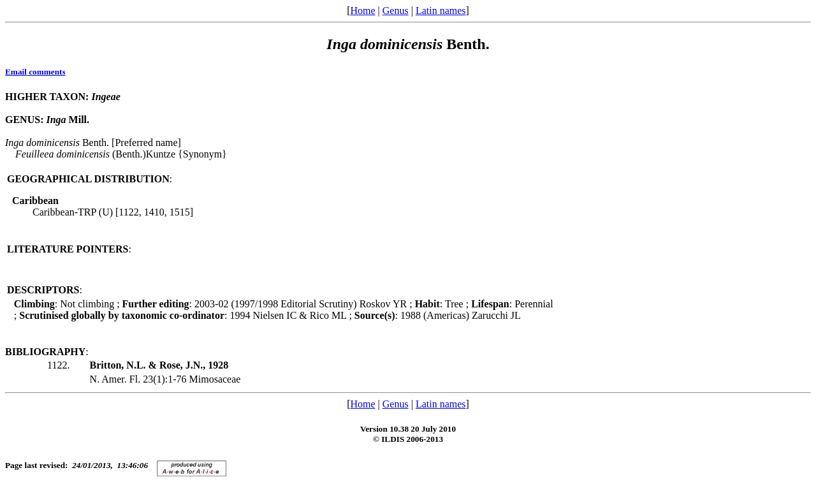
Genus (395, 10)
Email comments (35, 72)
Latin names (441, 10)
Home (362, 10)
